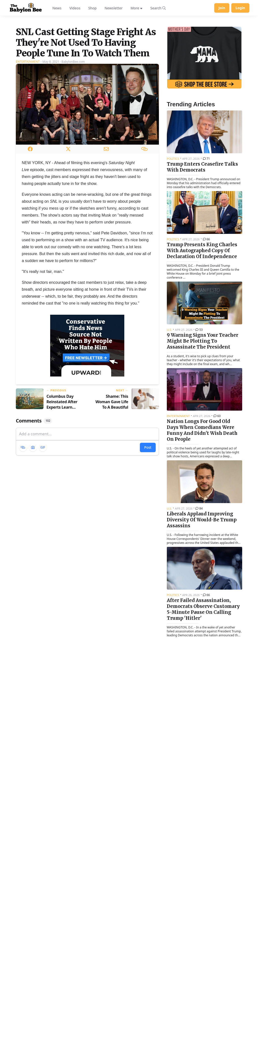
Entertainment (28, 121)
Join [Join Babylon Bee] (221, 7)
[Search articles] (158, 8)
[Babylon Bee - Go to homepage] (25, 8)
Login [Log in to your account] (240, 7)
